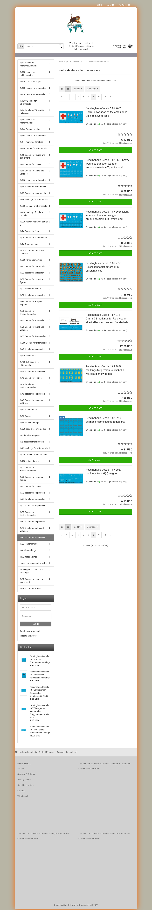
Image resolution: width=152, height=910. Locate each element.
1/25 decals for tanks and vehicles (32, 252)
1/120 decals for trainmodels (33, 95)
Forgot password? (28, 636)
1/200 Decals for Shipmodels (33, 206)
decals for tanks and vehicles (33, 564)
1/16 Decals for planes (30, 165)
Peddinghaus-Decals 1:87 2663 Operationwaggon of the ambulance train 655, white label (106, 112)
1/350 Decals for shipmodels (33, 343)
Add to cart (96, 151)
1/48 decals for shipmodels (32, 394)
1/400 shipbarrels (28, 356)
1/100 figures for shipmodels (33, 88)
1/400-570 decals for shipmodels (29, 364)
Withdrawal (22, 797)
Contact (21, 791)
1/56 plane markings (29, 423)
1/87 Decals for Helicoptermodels (28, 514)
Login (36, 625)
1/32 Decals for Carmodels (32, 267)
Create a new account (30, 631)
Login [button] (110, 5)
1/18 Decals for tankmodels (33, 194)
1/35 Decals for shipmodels (33, 321)
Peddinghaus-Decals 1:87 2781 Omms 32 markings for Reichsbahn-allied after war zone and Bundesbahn (107, 319)
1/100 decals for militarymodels (27, 74)
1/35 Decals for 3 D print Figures (31, 303)
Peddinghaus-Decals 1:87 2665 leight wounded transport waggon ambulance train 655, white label (107, 216)
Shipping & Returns (26, 775)
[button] (99, 4)
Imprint (20, 769)
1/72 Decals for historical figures (31, 479)
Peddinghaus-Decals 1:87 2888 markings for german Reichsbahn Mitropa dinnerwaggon (105, 371)
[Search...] (20, 46)
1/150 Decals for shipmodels (33, 149)
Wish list (124, 5)
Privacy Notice (24, 780)
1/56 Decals (25, 417)
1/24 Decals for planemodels (33, 238)
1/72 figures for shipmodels (32, 506)
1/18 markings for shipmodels (34, 200)
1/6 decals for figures (30, 436)
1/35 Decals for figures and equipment (32, 581)
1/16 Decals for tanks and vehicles (32, 173)
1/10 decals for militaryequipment (28, 65)
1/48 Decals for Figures (31, 378)
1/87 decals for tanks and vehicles (32, 530)
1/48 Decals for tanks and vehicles (32, 402)
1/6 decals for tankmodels (32, 442)
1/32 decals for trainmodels (32, 296)
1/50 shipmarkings (28, 410)
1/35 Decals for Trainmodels (33, 337)
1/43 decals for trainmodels (32, 372)
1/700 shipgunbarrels (30, 462)
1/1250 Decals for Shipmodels (28, 103)
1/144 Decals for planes (31, 130)
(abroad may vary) (119, 125)
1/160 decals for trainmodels (33, 181)
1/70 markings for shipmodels (34, 449)
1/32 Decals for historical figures (31, 281)
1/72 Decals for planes (30, 487)
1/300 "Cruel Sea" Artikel (31, 260)
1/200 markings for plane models (31, 214)
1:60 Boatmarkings (28, 557)
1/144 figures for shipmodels (33, 136)
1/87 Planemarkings (29, 544)
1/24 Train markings (29, 245)
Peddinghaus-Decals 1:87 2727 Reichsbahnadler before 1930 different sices (104, 267)
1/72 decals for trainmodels (32, 500)
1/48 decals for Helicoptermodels (28, 386)
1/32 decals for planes (30, 289)
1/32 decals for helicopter (32, 273)
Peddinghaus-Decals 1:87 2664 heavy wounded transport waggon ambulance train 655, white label (107, 164)
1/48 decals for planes (30, 589)
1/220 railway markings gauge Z (34, 224)
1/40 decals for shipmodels (32, 350)
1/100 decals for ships (30, 82)
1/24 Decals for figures (30, 232)
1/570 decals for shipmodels (33, 429)
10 (105, 97)
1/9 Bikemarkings (28, 551)
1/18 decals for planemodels (33, 187)
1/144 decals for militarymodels (27, 122)
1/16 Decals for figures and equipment (32, 157)
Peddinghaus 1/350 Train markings (31, 572)
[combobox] (78, 89)
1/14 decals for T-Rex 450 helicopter (32, 112)
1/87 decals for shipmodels (32, 522)
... (72, 97)
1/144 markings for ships (31, 142)
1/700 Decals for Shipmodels (33, 455)
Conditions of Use (25, 786)
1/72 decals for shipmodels (32, 493)
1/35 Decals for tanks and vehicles (32, 329)
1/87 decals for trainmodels (32, 538)
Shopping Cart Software (65, 905)
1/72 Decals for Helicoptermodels (28, 470)
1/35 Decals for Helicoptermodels (28, 313)
